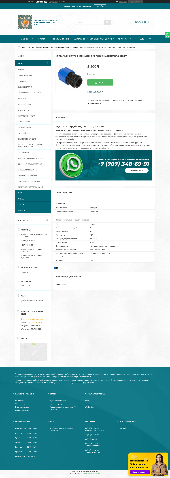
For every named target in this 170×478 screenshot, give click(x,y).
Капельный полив (60, 38)
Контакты (122, 38)
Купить (102, 83)
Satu (87, 404)
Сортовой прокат (25, 127)
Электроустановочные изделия (30, 158)
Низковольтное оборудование (30, 164)
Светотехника (23, 152)
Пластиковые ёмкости (27, 139)
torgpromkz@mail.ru (34, 322)
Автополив (79, 38)
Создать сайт (53, 1)
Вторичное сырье (25, 104)
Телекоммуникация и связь (29, 181)
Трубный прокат (24, 122)
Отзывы (21, 199)
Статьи (21, 205)
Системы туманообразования (30, 93)
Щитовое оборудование (27, 170)
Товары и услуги (27, 47)
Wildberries (89, 407)
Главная (24, 38)
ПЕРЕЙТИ (100, 6)
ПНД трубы (22, 70)
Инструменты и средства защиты (31, 187)
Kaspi (87, 401)
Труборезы (22, 81)
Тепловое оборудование (27, 176)
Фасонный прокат (25, 133)
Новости (21, 211)
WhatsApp (77, 383)
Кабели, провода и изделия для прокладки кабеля (30, 146)
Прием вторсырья (25, 110)
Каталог (41, 38)
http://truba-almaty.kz (34, 319)
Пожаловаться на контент (91, 473)
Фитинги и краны (42, 47)
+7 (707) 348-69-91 (64, 383)
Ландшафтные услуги (101, 38)
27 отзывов (123, 1)
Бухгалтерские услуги (26, 116)
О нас (20, 193)
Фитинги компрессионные (61, 47)
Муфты (75, 47)
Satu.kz (95, 471)
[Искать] (107, 22)
